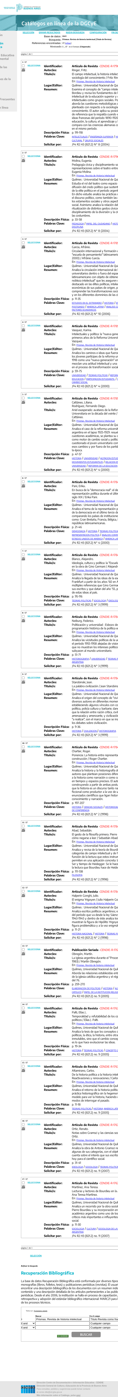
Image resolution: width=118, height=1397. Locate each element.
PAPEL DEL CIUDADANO (98, 223)
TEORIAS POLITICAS (98, 375)
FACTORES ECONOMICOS (84, 310)
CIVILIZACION (90, 731)
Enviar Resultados (49, 33)
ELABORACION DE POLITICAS (86, 988)
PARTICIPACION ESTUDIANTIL (100, 379)
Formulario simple (40, 1311)
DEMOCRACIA (78, 531)
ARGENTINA (78, 662)
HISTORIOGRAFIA (80, 658)
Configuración (98, 33)
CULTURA (91, 1228)
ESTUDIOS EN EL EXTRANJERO (87, 303)
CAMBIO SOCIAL (80, 382)
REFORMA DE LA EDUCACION (102, 465)
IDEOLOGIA (77, 1167)
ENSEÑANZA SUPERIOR (101, 136)
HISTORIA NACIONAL (82, 933)
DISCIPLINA (77, 227)
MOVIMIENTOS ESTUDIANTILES (87, 462)
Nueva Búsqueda (75, 33)
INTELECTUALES (80, 136)
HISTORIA (109, 303)
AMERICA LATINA (95, 306)
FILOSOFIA (77, 875)
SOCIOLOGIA (100, 600)
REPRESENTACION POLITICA (85, 535)
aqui (78, 1395)
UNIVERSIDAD (79, 375)
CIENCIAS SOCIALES (93, 807)
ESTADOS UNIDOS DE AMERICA (87, 538)
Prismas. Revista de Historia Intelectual (95, 81)
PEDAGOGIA (78, 223)
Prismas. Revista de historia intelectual (95, 965)
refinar (68, 43)
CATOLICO (77, 992)
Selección (28, 33)
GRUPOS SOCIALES (94, 140)
